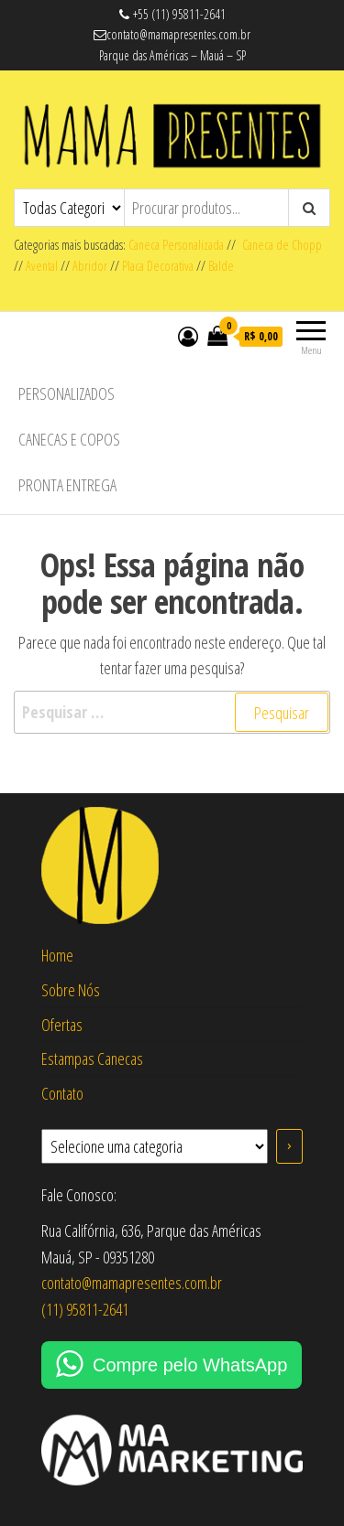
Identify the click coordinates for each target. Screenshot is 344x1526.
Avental (42, 265)
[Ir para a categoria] (289, 1146)
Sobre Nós (70, 990)
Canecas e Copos (69, 439)
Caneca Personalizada (176, 244)
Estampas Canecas (92, 1058)
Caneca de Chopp (279, 244)
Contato (62, 1093)
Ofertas (62, 1025)
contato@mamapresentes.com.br (131, 1283)
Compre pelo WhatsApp (190, 1365)
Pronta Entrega (67, 485)
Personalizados (66, 393)
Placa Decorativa (158, 265)
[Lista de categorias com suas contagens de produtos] (154, 1146)
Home (57, 955)
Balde (221, 265)
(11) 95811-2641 (84, 1309)
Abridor (89, 265)
